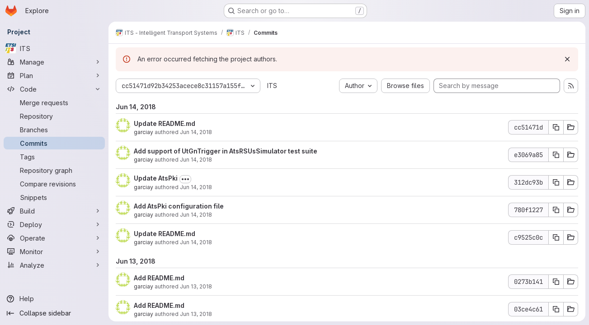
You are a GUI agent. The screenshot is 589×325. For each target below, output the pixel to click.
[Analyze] (54, 265)
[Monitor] (54, 251)
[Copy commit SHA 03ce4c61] (556, 309)
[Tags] (54, 156)
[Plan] (54, 75)
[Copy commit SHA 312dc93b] (556, 182)
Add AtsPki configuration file (179, 206)
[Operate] (54, 238)
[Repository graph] (54, 170)
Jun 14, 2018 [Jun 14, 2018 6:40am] (196, 242)
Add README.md (159, 278)
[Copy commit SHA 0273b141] (556, 281)
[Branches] (54, 129)
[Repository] (54, 116)
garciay (143, 132)
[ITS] (54, 48)
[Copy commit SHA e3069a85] (556, 155)
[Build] (54, 210)
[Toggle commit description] (185, 179)
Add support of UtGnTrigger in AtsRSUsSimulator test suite (225, 151)
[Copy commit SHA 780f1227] (556, 210)
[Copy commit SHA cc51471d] (556, 127)
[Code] (54, 89)
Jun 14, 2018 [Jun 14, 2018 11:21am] (196, 132)
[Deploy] (54, 224)
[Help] (54, 298)
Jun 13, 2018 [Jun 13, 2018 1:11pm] (196, 286)
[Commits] (54, 143)
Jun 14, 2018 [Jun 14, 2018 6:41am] (196, 214)
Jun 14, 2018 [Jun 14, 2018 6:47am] (196, 159)
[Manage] (54, 62)
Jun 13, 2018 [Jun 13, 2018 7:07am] (196, 314)
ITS (272, 85)
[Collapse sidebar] (54, 313)
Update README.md (164, 123)
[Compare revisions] (54, 183)
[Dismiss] (567, 59)
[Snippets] (54, 197)
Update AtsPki (156, 178)
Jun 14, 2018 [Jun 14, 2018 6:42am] (196, 187)
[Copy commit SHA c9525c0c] (556, 237)
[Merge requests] (54, 102)
